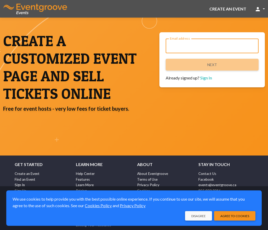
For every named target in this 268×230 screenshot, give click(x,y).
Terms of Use (147, 179)
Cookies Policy (98, 205)
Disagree (198, 216)
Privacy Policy (148, 185)
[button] (260, 8)
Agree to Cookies (234, 216)
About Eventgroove (152, 174)
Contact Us (207, 174)
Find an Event (25, 179)
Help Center (85, 174)
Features (83, 179)
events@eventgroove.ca (217, 185)
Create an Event (227, 8)
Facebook (206, 179)
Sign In (206, 77)
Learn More (85, 185)
